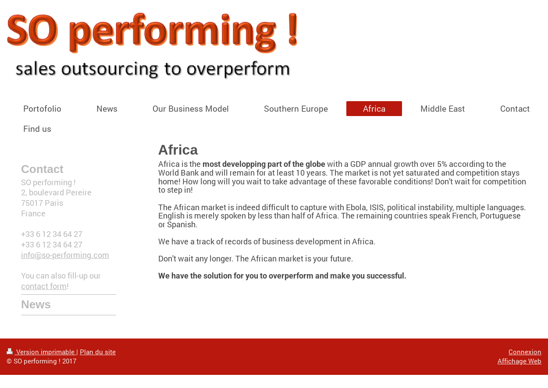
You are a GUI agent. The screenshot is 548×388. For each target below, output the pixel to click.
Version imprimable (41, 351)
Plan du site (98, 351)
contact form (44, 286)
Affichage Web (519, 360)
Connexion (525, 351)
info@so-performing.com (65, 255)
